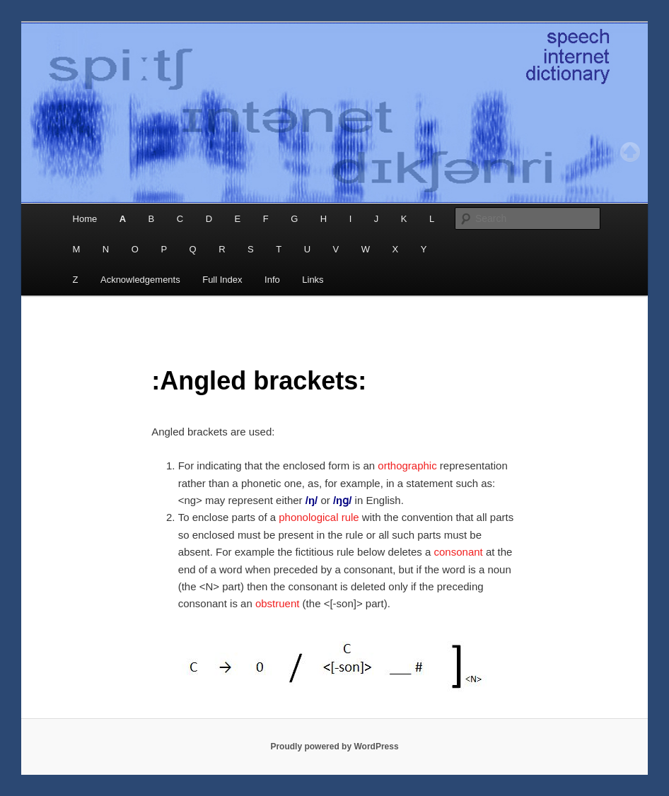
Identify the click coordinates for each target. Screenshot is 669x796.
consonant (458, 552)
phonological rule (319, 517)
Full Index (222, 279)
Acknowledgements (140, 279)
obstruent (277, 603)
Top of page (630, 152)
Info (272, 279)
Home (85, 218)
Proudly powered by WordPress (334, 746)
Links (312, 279)
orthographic (407, 466)
